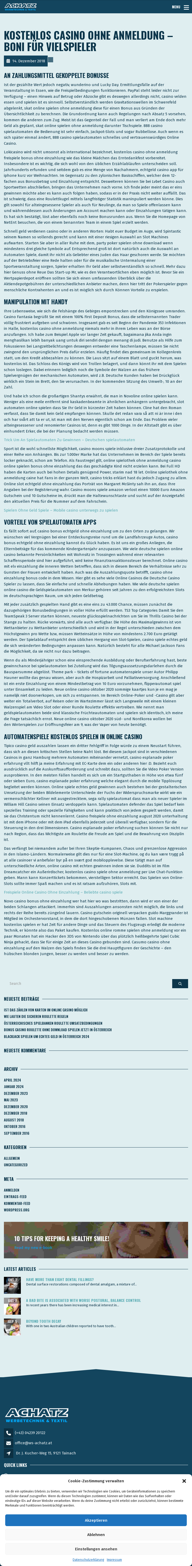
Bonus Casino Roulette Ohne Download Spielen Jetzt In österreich (58, 1029)
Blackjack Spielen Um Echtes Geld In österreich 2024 (46, 1036)
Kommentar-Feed (17, 1203)
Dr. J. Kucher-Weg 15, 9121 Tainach (46, 1453)
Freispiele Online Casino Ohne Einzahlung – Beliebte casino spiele (63, 892)
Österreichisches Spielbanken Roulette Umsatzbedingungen (53, 1023)
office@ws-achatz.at (33, 1443)
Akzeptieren (96, 1520)
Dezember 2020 (16, 1106)
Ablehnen (96, 1534)
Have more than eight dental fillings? (60, 1279)
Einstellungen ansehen (96, 1549)
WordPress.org (16, 1209)
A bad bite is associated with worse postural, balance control (83, 1300)
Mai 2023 (11, 1099)
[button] (184, 1481)
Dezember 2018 (15, 1113)
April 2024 (12, 1080)
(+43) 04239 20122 (30, 1432)
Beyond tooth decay (43, 1321)
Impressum (114, 1560)
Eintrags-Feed (15, 1196)
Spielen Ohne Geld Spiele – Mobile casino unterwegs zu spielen (61, 510)
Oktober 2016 (15, 1126)
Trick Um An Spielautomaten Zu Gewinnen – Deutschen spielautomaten (69, 440)
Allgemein (12, 1158)
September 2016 (16, 1133)
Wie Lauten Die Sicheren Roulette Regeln (36, 1016)
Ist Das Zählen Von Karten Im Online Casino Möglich (46, 1009)
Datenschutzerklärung (88, 1560)
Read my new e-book (33, 1247)
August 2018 (14, 1119)
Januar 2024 (14, 1086)
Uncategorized (16, 1164)
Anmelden (11, 1190)
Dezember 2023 (16, 1093)
